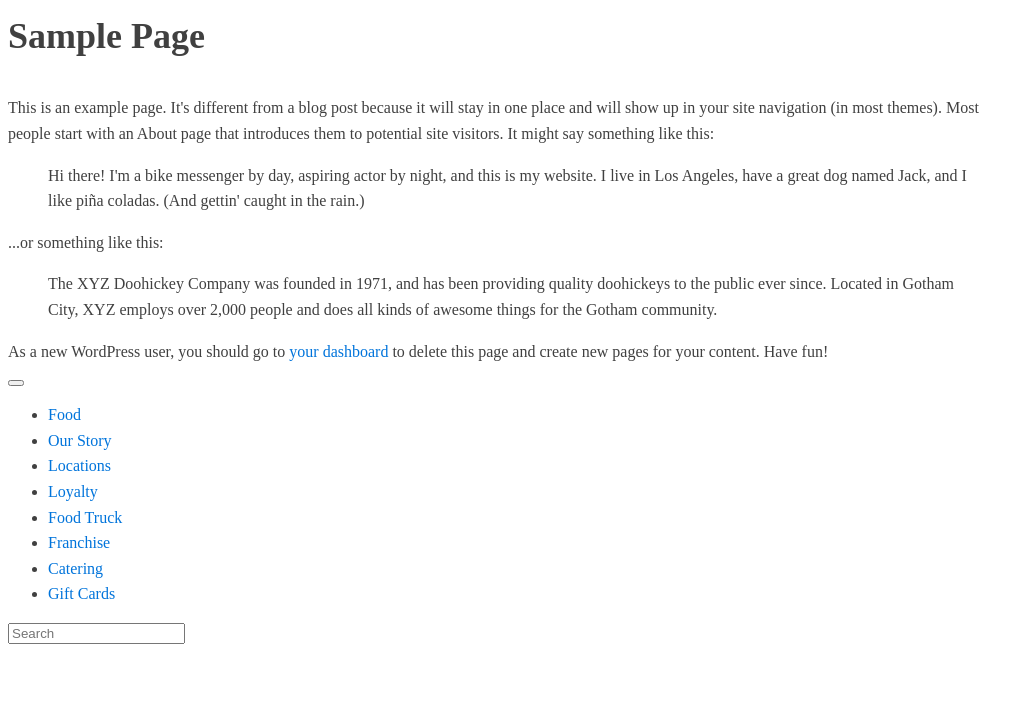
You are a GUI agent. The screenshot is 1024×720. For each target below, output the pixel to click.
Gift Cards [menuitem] (81, 593)
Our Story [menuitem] (80, 440)
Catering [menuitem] (75, 568)
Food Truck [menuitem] (85, 517)
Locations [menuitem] (79, 465)
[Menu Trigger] (16, 383)
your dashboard (338, 351)
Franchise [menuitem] (79, 542)
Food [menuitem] (64, 414)
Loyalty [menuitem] (73, 491)
